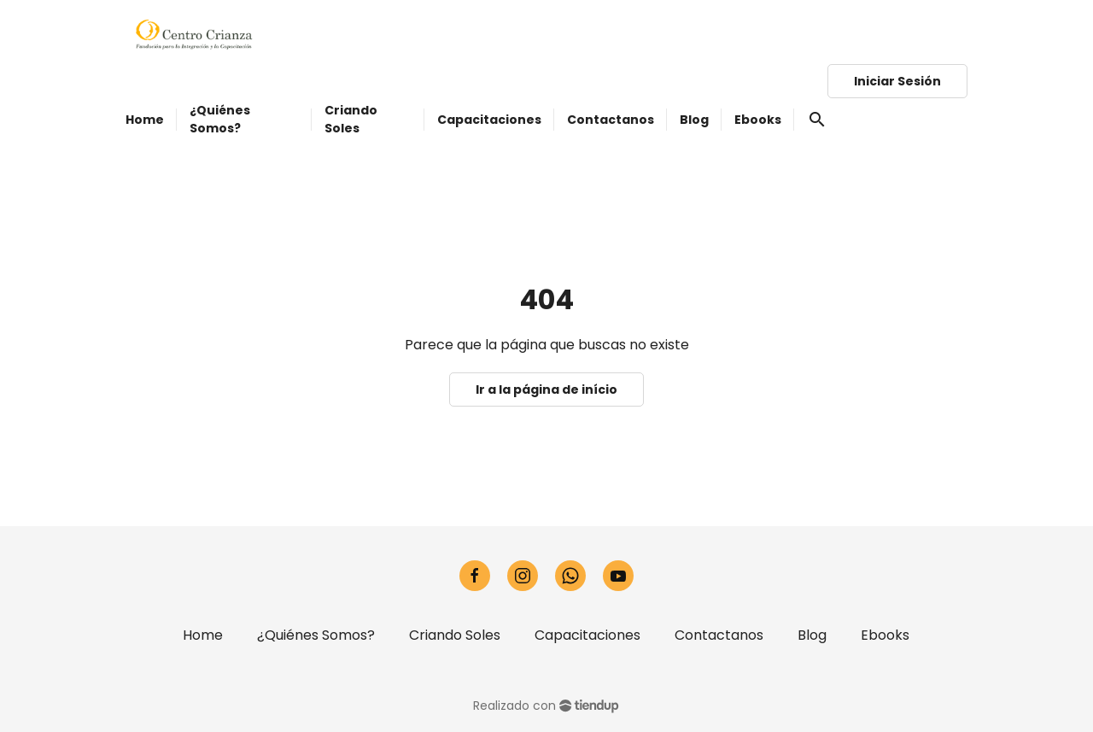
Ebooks (885, 635)
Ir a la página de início (546, 389)
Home (203, 635)
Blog (812, 635)
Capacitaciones (587, 635)
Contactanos (719, 635)
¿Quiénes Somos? (316, 635)
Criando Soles (454, 635)
